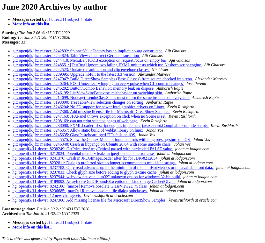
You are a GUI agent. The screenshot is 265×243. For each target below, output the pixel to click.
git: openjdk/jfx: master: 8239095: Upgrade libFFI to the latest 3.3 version (74, 74)
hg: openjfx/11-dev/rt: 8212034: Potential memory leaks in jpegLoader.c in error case (83, 153)
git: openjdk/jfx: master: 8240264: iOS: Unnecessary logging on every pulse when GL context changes (98, 83)
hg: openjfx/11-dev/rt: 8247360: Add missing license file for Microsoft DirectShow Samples (89, 200)
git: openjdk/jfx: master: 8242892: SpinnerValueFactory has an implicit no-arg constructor (87, 51)
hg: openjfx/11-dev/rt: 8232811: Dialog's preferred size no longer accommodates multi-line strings (94, 163)
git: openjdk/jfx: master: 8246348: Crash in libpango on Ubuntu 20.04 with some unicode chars (92, 144)
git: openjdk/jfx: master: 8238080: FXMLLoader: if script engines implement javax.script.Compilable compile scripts (110, 125)
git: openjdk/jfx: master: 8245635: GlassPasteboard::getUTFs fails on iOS (74, 135)
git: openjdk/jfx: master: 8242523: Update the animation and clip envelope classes (81, 69)
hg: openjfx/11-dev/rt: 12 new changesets (47, 195)
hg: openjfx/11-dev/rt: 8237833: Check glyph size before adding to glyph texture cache (85, 172)
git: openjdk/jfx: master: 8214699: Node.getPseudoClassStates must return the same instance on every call (101, 97)
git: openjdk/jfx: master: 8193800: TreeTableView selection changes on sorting (78, 102)
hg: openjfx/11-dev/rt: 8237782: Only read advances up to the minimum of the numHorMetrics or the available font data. (113, 167)
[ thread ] (56, 19)
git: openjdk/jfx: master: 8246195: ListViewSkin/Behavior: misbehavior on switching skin (87, 93)
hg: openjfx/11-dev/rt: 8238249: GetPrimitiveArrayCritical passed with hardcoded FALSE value (92, 149)
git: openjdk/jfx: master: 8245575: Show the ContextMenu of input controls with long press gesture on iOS (101, 139)
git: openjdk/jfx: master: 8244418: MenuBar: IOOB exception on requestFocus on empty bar (89, 60)
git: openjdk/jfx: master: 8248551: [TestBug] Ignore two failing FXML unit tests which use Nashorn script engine (107, 65)
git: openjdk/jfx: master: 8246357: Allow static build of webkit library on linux (78, 130)
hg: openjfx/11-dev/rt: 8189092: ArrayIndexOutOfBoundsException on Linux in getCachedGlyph (93, 181)
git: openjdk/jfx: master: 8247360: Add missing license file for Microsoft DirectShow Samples (91, 111)
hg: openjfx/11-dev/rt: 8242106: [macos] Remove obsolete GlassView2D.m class (80, 186)
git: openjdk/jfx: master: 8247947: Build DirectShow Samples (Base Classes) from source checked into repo (102, 79)
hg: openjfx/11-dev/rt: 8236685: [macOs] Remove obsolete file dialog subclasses (80, 191)
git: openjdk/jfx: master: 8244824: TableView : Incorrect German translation (76, 55)
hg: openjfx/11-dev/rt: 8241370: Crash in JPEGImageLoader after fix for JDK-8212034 (85, 158)
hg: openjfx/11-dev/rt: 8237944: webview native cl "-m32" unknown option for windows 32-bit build (96, 177)
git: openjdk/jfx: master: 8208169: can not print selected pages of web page (75, 121)
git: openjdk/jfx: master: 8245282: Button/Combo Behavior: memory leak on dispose (83, 88)
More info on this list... (32, 24)
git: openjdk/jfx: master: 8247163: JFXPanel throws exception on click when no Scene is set (89, 116)
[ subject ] (73, 19)
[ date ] (88, 19)
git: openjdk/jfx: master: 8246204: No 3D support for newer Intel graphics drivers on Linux (88, 107)
